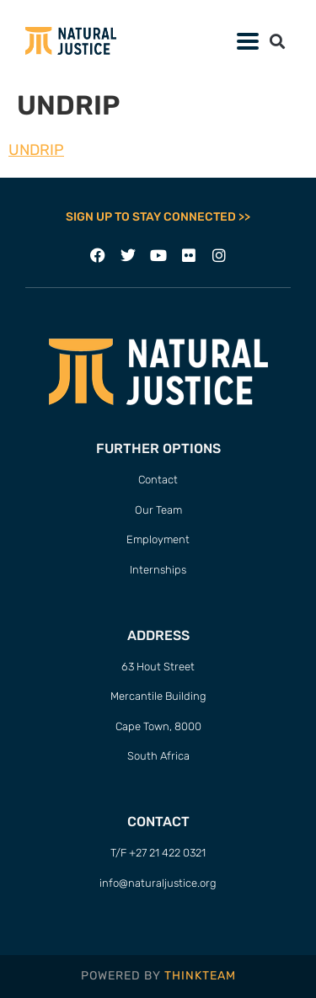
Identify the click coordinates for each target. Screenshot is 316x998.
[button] (277, 41)
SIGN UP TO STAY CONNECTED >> (158, 217)
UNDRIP (36, 150)
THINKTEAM (200, 976)
